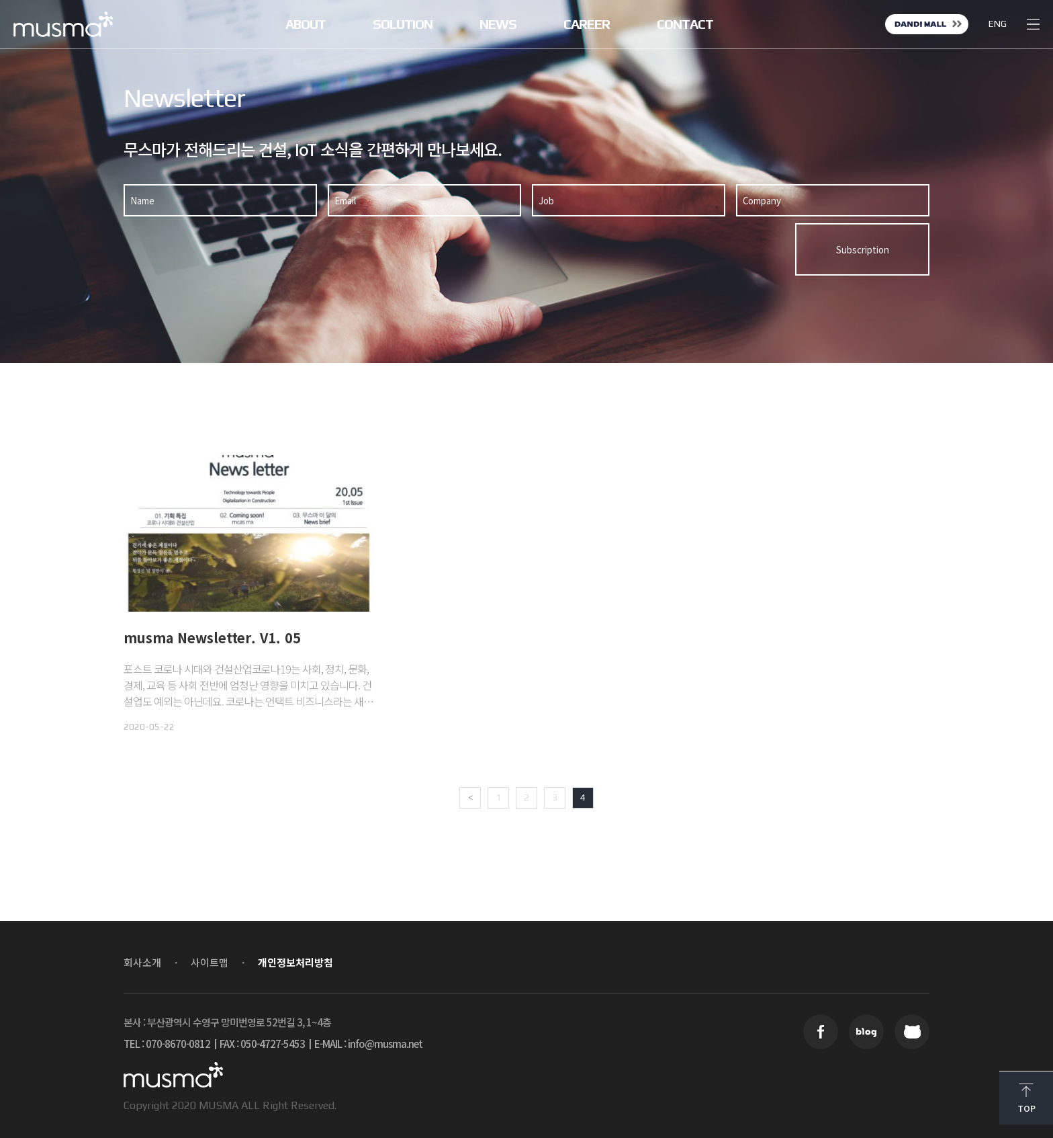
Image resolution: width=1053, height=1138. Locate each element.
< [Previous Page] (470, 797)
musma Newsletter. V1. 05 (212, 637)
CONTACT (685, 24)
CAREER (586, 24)
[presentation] (686, 249)
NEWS (497, 24)
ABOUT (305, 24)
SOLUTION (402, 24)
